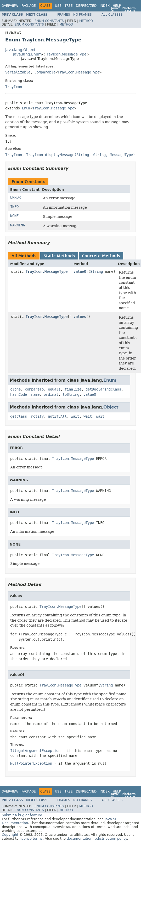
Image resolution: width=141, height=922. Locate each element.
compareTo (34, 389)
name (35, 394)
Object (111, 407)
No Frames (82, 14)
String (96, 271)
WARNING (17, 225)
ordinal (51, 394)
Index (105, 6)
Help (117, 6)
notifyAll (57, 416)
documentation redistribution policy (97, 838)
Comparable (45, 72)
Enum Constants (49, 21)
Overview (10, 6)
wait (75, 416)
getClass (18, 416)
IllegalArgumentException (35, 750)
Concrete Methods (101, 256)
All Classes (112, 14)
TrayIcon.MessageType (66, 54)
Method (86, 21)
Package (28, 6)
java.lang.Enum (27, 54)
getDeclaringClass (103, 389)
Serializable (17, 72)
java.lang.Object (20, 50)
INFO (14, 207)
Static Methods (59, 256)
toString (71, 394)
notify (37, 416)
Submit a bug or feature (22, 815)
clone (15, 389)
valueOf (81, 271)
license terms (31, 838)
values (80, 316)
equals (54, 389)
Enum (26, 108)
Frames (63, 14)
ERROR (15, 197)
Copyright (10, 835)
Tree (69, 6)
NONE (14, 216)
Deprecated (86, 6)
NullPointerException (31, 763)
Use (58, 6)
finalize (73, 389)
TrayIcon (13, 87)
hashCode (18, 394)
